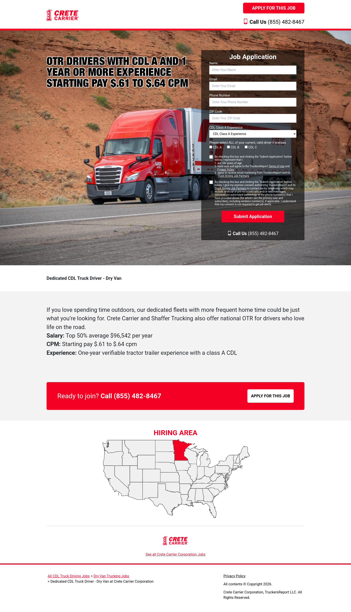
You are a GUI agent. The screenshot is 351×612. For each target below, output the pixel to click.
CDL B (233, 147)
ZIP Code (215, 111)
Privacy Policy (225, 169)
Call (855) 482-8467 (131, 396)
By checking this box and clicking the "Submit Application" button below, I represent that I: (255, 166)
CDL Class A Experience (225, 127)
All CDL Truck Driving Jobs (69, 576)
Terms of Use (277, 166)
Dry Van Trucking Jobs (111, 576)
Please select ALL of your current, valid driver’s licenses (247, 142)
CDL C (251, 147)
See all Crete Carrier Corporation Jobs (175, 554)
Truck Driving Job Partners (233, 176)
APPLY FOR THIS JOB (270, 396)
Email (213, 79)
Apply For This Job (273, 8)
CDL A (215, 147)
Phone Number (219, 95)
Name (213, 63)
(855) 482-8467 (277, 22)
